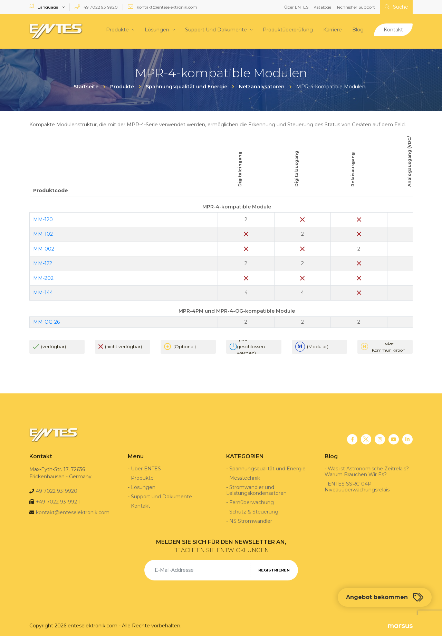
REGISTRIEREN (274, 569)
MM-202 (43, 278)
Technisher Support (355, 7)
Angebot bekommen (384, 597)
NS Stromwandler (250, 521)
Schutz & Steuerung (253, 511)
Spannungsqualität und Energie (267, 468)
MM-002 (43, 248)
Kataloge (322, 7)
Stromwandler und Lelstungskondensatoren (256, 490)
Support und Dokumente (161, 496)
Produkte (117, 29)
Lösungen (157, 29)
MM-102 (43, 234)
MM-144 (43, 292)
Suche (396, 7)
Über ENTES (296, 7)
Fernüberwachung (251, 502)
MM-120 (43, 219)
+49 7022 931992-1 (58, 501)
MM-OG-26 (46, 321)
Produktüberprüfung (288, 29)
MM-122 (42, 263)
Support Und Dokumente (216, 29)
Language (44, 7)
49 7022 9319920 (96, 7)
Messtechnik (244, 477)
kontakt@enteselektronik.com (162, 7)
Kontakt (393, 29)
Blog (358, 29)
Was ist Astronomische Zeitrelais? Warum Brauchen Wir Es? (367, 471)
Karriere (332, 29)
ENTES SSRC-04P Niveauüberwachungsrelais (357, 486)
